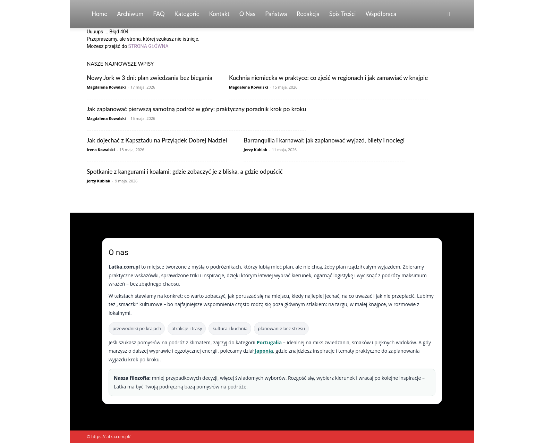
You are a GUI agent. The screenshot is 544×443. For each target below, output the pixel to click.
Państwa (276, 13)
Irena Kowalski (101, 149)
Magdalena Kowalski (106, 87)
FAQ (158, 13)
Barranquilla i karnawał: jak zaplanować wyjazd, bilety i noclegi (324, 140)
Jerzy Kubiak (255, 149)
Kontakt (219, 13)
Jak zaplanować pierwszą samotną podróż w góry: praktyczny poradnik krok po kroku (196, 109)
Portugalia (269, 342)
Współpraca (380, 13)
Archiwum (130, 13)
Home (99, 13)
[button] (449, 14)
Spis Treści (342, 13)
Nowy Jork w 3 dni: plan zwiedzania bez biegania (149, 77)
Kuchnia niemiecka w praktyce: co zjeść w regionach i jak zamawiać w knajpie (328, 77)
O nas (247, 13)
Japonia (264, 350)
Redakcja (308, 13)
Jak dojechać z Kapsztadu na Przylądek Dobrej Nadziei (157, 140)
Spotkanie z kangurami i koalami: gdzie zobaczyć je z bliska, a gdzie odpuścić (185, 171)
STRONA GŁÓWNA (148, 46)
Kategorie (187, 13)
